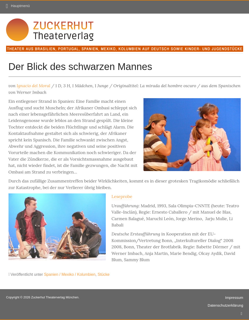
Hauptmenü (20, 6)
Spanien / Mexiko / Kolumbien (70, 274)
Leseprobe (122, 196)
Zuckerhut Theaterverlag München (55, 297)
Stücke (103, 274)
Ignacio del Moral (33, 85)
